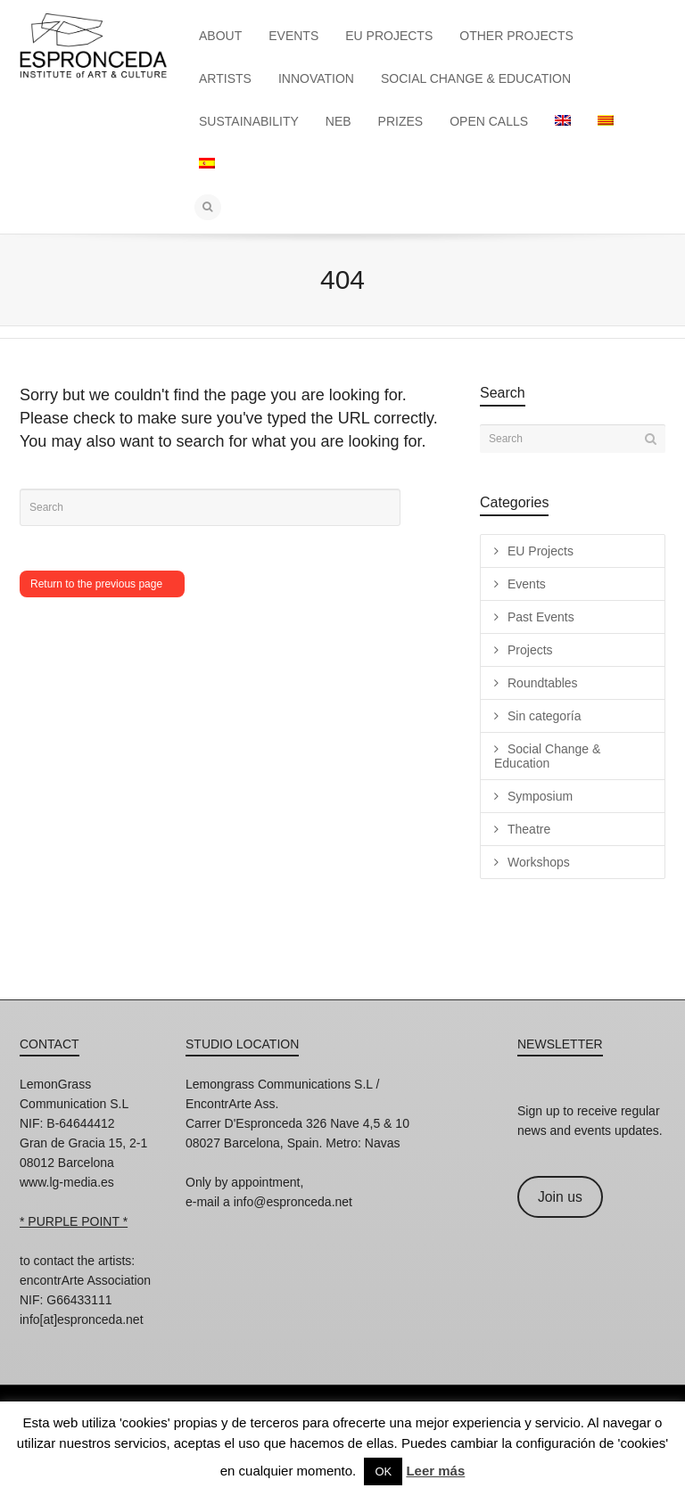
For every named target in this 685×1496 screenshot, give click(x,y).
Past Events (541, 617)
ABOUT (220, 36)
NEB (338, 121)
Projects (530, 650)
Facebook (73, 1343)
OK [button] (383, 1471)
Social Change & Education (547, 756)
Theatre (529, 829)
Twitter (112, 1343)
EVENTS (293, 36)
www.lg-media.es (67, 1182)
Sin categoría (545, 716)
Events (527, 584)
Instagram (34, 1343)
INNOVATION (316, 78)
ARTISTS (225, 78)
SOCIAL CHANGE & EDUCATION (476, 78)
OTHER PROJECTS (516, 36)
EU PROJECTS (389, 36)
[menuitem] (563, 121)
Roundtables (543, 683)
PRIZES (401, 121)
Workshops (539, 862)
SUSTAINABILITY (249, 121)
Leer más (435, 1470)
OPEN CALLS (489, 121)
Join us (560, 1196)
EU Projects (541, 551)
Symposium (540, 796)
